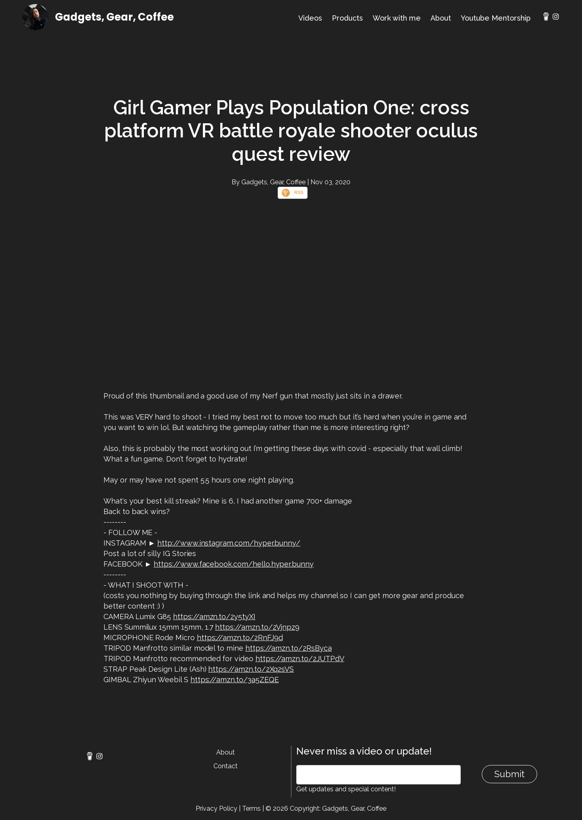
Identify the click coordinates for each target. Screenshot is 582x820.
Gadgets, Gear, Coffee (114, 17)
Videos (310, 18)
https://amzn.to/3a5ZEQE (234, 679)
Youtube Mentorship (496, 18)
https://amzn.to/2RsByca (288, 648)
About (440, 18)
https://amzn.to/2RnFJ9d (240, 637)
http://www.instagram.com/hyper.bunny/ (228, 543)
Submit (509, 774)
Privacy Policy (216, 808)
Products (347, 18)
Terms (251, 808)
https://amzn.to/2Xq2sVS (251, 669)
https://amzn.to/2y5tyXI (214, 616)
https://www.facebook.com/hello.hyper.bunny (234, 564)
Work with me (397, 18)
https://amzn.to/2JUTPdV (299, 658)
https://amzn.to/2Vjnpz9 (257, 627)
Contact (225, 766)
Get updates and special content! (346, 789)
